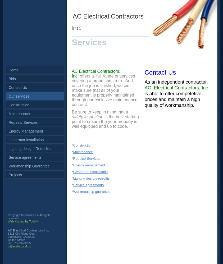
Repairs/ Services (23, 122)
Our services (19, 96)
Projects (15, 175)
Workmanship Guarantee (29, 166)
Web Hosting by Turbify (23, 221)
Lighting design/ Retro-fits (30, 149)
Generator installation (26, 140)
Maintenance (19, 114)
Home (14, 70)
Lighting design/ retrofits (91, 178)
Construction (19, 105)
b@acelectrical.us (19, 246)
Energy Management (26, 131)
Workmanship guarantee (92, 192)
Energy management (89, 165)
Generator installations (90, 172)
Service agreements (25, 157)
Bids (12, 79)
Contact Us (18, 87)
